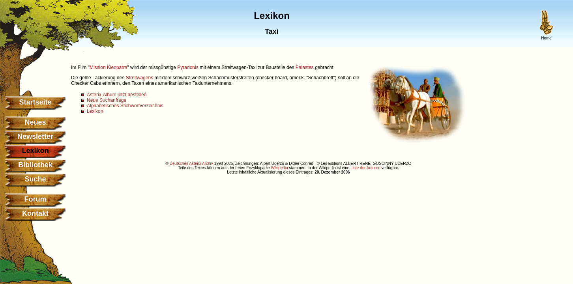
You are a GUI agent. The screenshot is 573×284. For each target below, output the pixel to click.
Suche (35, 179)
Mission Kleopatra (108, 67)
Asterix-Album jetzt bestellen (116, 94)
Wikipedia (279, 168)
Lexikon (95, 111)
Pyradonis (187, 67)
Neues (35, 122)
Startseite (35, 102)
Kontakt (35, 213)
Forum (35, 199)
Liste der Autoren (365, 168)
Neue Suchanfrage (106, 100)
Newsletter (35, 136)
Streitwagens (139, 77)
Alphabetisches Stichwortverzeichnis (125, 105)
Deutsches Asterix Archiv (191, 163)
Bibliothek (35, 165)
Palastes (305, 67)
